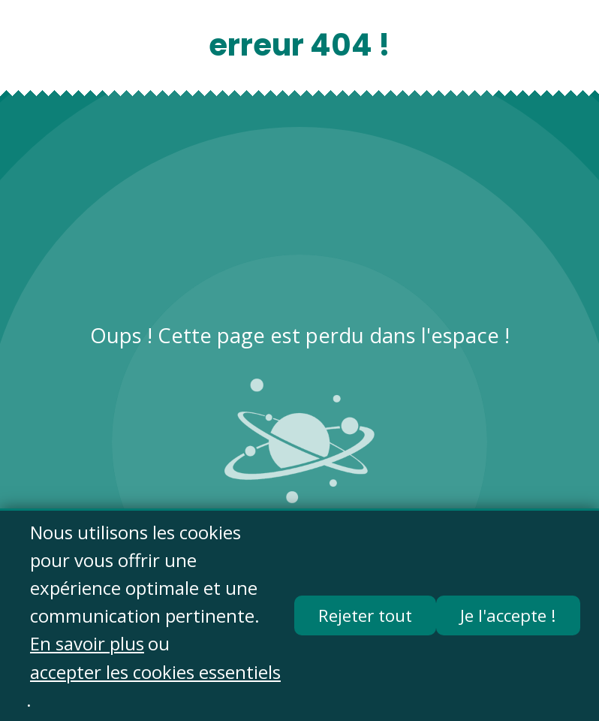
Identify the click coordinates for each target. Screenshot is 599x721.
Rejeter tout (365, 616)
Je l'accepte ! (508, 616)
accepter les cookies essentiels (155, 671)
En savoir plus (87, 644)
